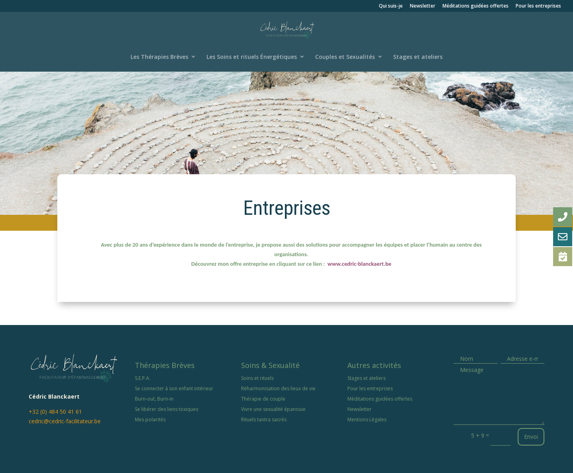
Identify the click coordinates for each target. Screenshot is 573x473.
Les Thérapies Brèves (159, 56)
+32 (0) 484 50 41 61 (55, 411)
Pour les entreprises (538, 6)
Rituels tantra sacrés (263, 419)
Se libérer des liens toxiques (166, 409)
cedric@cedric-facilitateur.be (65, 421)
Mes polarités (150, 419)
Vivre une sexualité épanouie (273, 409)
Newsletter (422, 6)
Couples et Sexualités (345, 56)
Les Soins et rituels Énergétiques (252, 56)
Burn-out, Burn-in (154, 398)
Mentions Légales (366, 419)
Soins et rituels (257, 378)
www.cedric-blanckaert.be (359, 263)
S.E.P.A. (142, 378)
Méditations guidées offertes (475, 6)
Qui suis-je (391, 6)
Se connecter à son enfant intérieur (174, 388)
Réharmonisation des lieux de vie (278, 388)
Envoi (531, 436)
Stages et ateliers (417, 56)
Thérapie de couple (263, 398)
